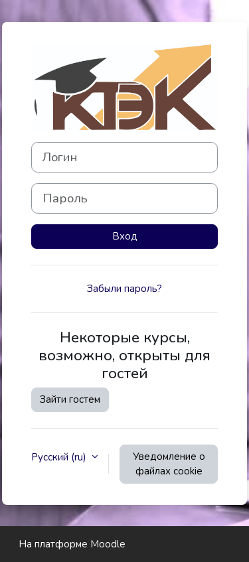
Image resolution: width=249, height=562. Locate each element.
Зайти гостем (70, 399)
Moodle (107, 544)
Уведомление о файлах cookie (169, 464)
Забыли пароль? (124, 288)
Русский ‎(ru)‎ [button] (60, 457)
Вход (124, 236)
